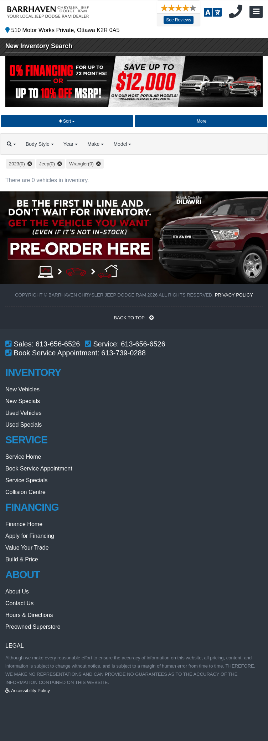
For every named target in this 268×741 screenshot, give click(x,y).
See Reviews (176, 19)
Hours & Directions (29, 615)
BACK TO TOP (134, 317)
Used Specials (23, 425)
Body (46, 144)
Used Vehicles (23, 413)
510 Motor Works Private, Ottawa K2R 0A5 (62, 30)
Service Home (23, 457)
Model (142, 144)
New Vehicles (22, 389)
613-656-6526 (58, 344)
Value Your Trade (27, 548)
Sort (67, 121)
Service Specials (26, 480)
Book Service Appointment (38, 468)
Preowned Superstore (33, 627)
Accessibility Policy (27, 690)
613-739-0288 (123, 353)
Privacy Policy (234, 295)
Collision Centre (25, 492)
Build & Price (21, 559)
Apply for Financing (29, 536)
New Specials (22, 401)
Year (81, 144)
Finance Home (23, 524)
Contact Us (19, 603)
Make (111, 144)
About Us (17, 591)
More (201, 121)
